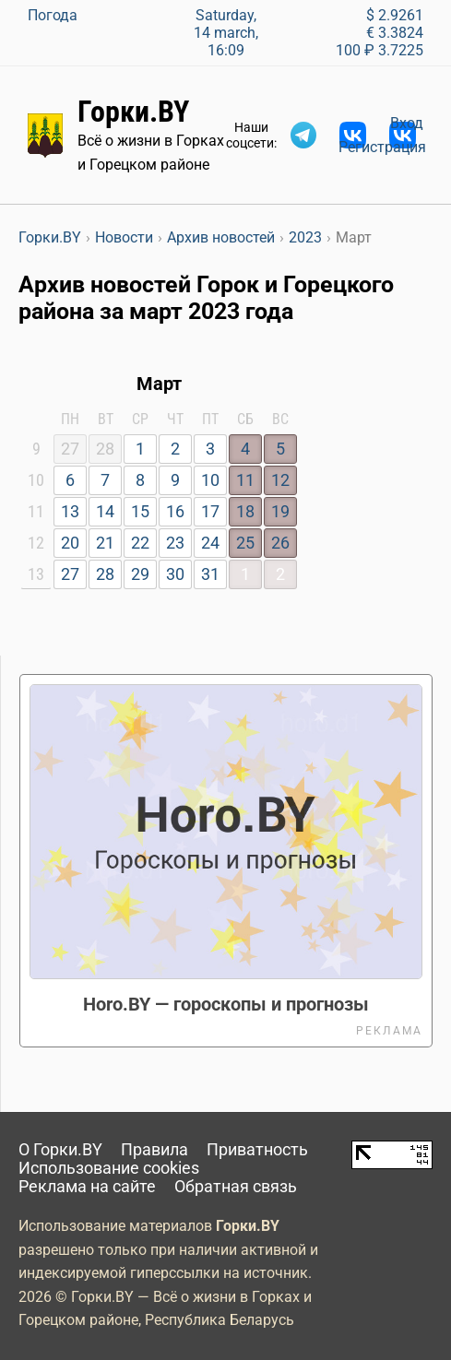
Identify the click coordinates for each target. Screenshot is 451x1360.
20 (70, 543)
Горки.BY (133, 111)
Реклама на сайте (87, 1186)
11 (245, 480)
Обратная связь (235, 1186)
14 (105, 512)
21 (105, 543)
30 (175, 574)
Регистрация (382, 147)
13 (70, 512)
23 (175, 543)
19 (280, 512)
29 (140, 574)
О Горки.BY (60, 1150)
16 (175, 512)
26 (280, 543)
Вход (406, 123)
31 (210, 574)
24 (210, 543)
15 (140, 512)
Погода (52, 15)
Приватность (257, 1150)
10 (210, 480)
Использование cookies (108, 1168)
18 (245, 512)
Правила (154, 1150)
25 (245, 543)
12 (280, 480)
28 (105, 574)
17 (210, 512)
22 (140, 543)
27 (70, 574)
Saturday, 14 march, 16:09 (226, 32)
